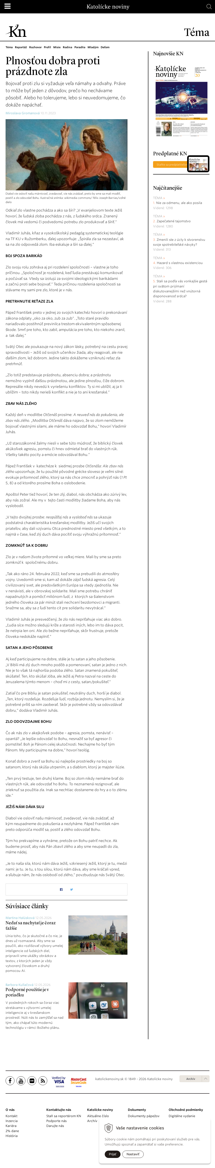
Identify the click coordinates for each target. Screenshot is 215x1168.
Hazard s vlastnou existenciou (180, 263)
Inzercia (12, 1121)
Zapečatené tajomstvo (174, 221)
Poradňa (81, 47)
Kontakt (11, 1116)
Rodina (69, 47)
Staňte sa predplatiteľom (172, 164)
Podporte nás (56, 1121)
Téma (9, 47)
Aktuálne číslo (98, 1116)
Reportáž (21, 47)
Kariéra (11, 1126)
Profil (48, 47)
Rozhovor (36, 47)
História (12, 1136)
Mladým (94, 47)
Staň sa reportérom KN (63, 1116)
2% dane (12, 1131)
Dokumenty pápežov (144, 1116)
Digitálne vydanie (182, 1116)
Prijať (112, 1154)
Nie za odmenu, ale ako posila (179, 203)
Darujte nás (55, 1126)
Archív (190, 1079)
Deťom (107, 47)
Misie (58, 47)
